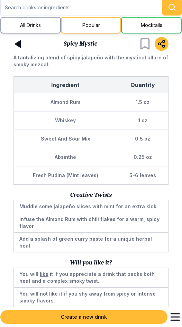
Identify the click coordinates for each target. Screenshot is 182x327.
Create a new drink (84, 317)
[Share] (162, 44)
